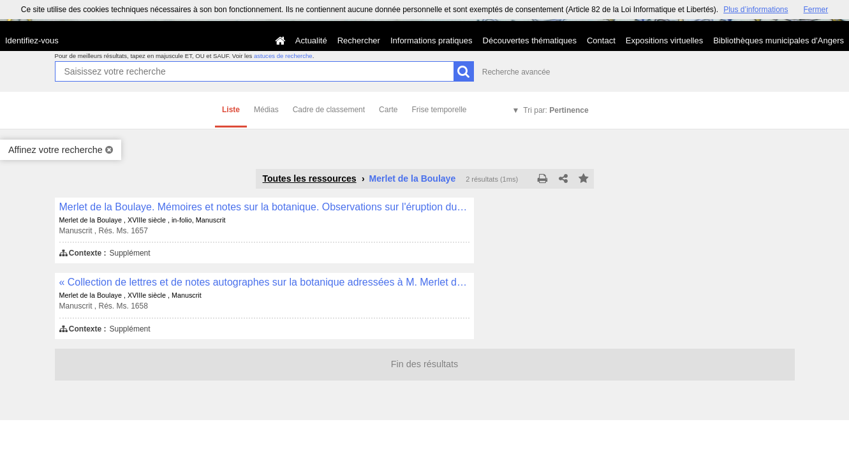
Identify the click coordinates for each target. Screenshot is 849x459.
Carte (388, 109)
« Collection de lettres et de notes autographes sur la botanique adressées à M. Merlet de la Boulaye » (264, 282)
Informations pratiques (431, 40)
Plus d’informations (755, 9)
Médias (266, 109)
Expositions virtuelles (664, 40)
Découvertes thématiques (530, 40)
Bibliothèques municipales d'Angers (778, 40)
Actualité (311, 40)
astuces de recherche (283, 55)
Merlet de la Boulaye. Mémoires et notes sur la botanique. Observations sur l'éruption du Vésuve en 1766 (264, 206)
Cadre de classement (329, 109)
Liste (231, 109)
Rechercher (358, 40)
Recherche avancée (516, 72)
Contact (601, 40)
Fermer (816, 9)
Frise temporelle (438, 109)
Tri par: (555, 110)
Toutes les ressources (310, 178)
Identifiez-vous (32, 40)
